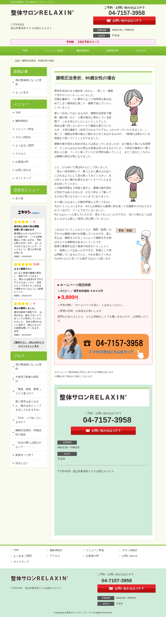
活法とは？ (21, 463)
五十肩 (19, 198)
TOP (25, 50)
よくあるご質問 (24, 145)
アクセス (141, 50)
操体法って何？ (24, 455)
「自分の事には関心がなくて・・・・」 (28, 444)
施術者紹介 (83, 50)
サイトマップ (23, 178)
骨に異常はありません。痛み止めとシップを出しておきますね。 (28, 405)
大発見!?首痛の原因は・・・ (26, 378)
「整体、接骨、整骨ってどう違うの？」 (28, 391)
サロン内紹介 (23, 137)
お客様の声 (112, 50)
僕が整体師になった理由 (28, 82)
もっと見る (21, 92)
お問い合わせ (23, 170)
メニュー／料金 (54, 50)
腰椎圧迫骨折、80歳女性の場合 (28, 432)
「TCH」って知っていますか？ (28, 420)
